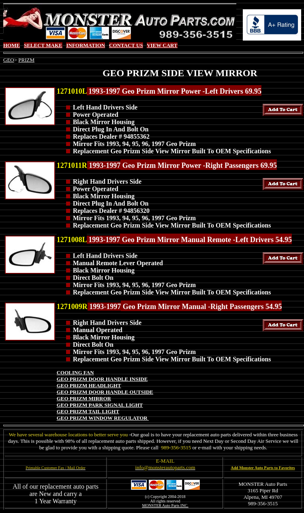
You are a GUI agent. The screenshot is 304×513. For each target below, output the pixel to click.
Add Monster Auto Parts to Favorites (263, 468)
